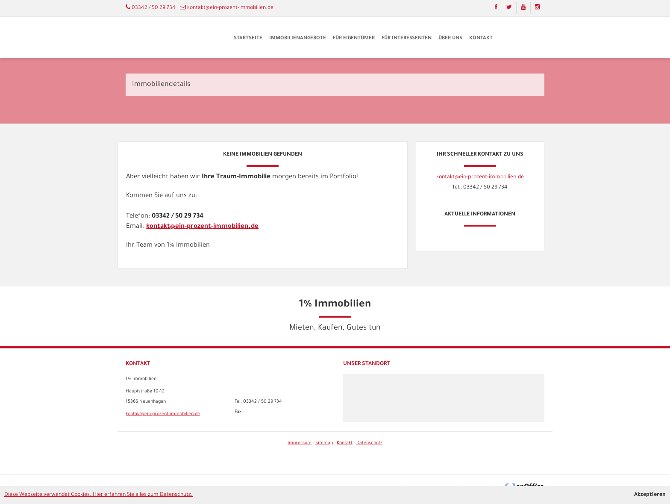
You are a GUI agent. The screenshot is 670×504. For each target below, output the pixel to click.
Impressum (299, 443)
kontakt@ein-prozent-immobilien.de (230, 8)
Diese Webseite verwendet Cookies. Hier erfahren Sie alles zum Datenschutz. (98, 495)
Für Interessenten (407, 38)
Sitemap (324, 443)
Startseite (248, 38)
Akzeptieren (650, 495)
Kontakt (481, 38)
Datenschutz (369, 443)
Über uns (450, 38)
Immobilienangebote (297, 38)
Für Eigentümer (354, 38)
